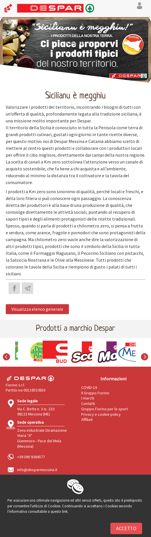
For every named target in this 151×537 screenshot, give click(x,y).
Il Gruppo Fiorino (95, 392)
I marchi (87, 398)
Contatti (75, 43)
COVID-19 (89, 387)
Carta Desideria (60, 26)
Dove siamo (126, 26)
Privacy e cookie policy (101, 414)
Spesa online (26, 26)
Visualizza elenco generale (37, 309)
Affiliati (87, 419)
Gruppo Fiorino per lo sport (104, 408)
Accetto (126, 528)
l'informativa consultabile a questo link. (37, 511)
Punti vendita (95, 26)
